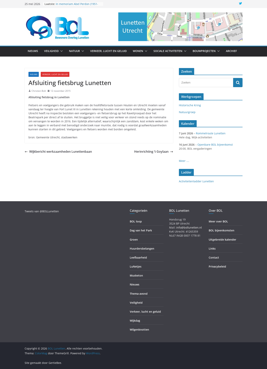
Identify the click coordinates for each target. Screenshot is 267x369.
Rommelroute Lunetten (211, 133)
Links (212, 248)
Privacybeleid (217, 266)
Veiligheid (51, 51)
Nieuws (33, 51)
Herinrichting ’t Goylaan (153, 151)
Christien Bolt (39, 90)
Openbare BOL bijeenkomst (215, 144)
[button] (61, 51)
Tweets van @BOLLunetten (42, 211)
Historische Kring (190, 105)
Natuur (74, 51)
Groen (134, 239)
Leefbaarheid (138, 257)
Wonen (138, 51)
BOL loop (136, 221)
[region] (180, 26)
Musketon (136, 275)
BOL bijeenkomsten (221, 230)
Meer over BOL (218, 221)
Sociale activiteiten (167, 51)
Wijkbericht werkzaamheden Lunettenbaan (58, 151)
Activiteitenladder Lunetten (196, 181)
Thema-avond (139, 293)
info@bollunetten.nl (189, 227)
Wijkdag (135, 320)
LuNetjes (135, 266)
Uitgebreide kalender (222, 239)
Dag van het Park (141, 230)
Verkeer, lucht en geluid (108, 51)
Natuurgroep (187, 112)
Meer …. (184, 161)
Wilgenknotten (139, 329)
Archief (231, 51)
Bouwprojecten (204, 51)
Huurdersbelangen (142, 248)
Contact (214, 257)
